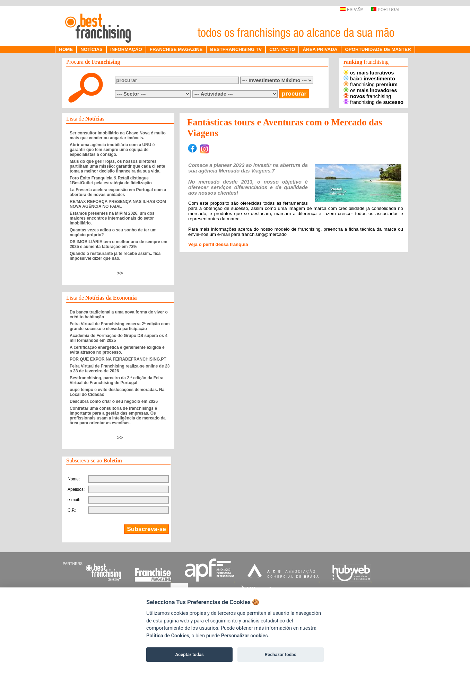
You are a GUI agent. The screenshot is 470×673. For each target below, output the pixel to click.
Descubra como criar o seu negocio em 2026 (114, 401)
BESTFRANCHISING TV (236, 49)
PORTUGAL (385, 9)
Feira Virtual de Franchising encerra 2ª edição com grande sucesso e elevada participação (119, 326)
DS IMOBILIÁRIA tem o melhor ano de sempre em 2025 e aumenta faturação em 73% (118, 244)
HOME (66, 49)
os (368, 73)
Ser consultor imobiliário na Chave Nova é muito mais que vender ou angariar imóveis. (118, 135)
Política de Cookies (167, 636)
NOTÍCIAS (91, 49)
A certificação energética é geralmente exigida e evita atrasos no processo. (117, 350)
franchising (370, 84)
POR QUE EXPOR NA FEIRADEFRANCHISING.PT (118, 359)
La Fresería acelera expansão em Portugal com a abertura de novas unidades (118, 192)
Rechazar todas (280, 654)
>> (119, 273)
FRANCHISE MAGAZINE (176, 49)
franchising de (373, 102)
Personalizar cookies (244, 636)
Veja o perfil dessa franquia (218, 244)
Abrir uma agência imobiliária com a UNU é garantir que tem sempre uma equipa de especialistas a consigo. (112, 149)
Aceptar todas (189, 654)
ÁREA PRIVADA (320, 49)
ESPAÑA (351, 9)
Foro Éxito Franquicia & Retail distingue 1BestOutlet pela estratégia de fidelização (111, 180)
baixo (369, 78)
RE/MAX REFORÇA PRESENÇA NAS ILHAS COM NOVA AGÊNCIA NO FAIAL (118, 204)
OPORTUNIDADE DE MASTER (378, 49)
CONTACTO (282, 49)
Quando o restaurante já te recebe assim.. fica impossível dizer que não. (115, 256)
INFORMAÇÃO (126, 49)
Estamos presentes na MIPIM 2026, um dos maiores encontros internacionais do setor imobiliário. (112, 218)
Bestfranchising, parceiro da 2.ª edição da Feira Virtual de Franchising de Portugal (117, 380)
